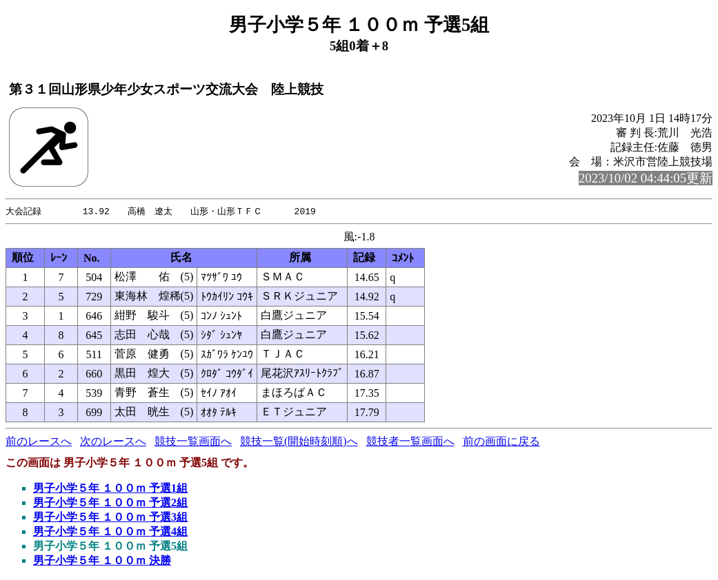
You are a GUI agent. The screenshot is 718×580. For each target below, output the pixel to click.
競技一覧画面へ (193, 442)
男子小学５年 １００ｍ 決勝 (102, 561)
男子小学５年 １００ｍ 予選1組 (110, 489)
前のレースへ (39, 442)
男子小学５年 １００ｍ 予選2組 (110, 503)
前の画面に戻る (501, 442)
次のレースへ (113, 442)
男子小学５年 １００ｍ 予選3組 (110, 518)
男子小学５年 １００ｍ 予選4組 (110, 532)
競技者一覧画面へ (410, 442)
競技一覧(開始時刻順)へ (299, 442)
